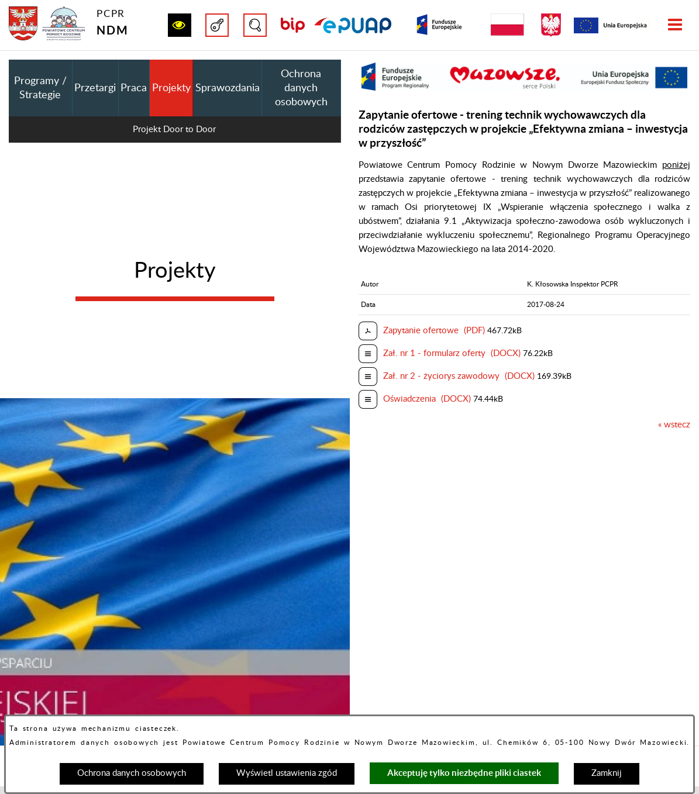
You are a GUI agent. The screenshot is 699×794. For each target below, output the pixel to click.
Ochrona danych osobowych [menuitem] (301, 88)
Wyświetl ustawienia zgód (286, 773)
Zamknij (606, 773)
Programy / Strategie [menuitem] (40, 88)
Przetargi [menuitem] (95, 88)
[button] (179, 25)
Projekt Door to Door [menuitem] (174, 129)
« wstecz (674, 424)
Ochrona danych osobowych (131, 773)
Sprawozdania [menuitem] (227, 88)
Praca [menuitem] (133, 88)
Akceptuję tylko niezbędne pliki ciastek (464, 773)
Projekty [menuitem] (171, 88)
